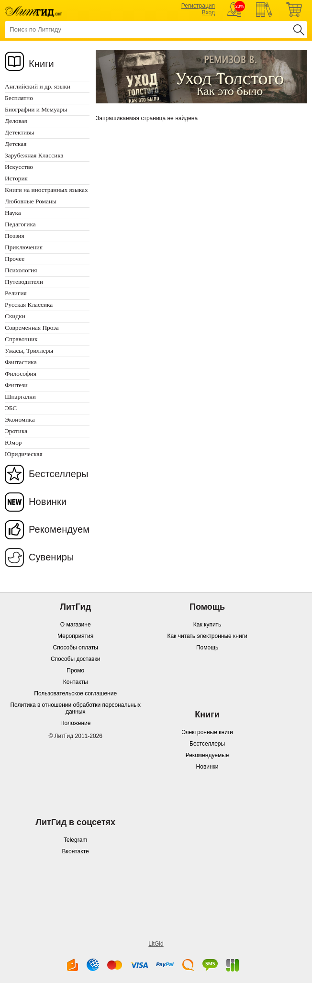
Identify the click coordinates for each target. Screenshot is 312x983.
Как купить (207, 624)
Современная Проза (32, 327)
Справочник (21, 339)
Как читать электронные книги (207, 636)
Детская (15, 143)
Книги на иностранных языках (46, 189)
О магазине (75, 624)
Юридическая (24, 454)
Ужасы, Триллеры (29, 350)
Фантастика (21, 362)
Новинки (48, 501)
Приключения (24, 247)
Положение (75, 723)
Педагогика (20, 224)
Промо (75, 670)
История (16, 178)
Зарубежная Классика (34, 155)
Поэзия (14, 235)
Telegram (75, 840)
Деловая (16, 120)
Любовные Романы (30, 201)
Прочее (14, 258)
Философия (20, 373)
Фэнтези (16, 385)
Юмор (13, 442)
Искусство (19, 166)
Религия (16, 293)
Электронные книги (207, 732)
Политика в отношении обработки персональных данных (75, 708)
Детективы (19, 132)
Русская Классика (29, 304)
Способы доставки (75, 659)
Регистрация (198, 5)
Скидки (15, 316)
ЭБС (11, 408)
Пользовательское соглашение (75, 693)
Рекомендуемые (207, 755)
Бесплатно (19, 97)
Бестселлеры (59, 474)
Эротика (16, 431)
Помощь (207, 647)
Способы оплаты (75, 647)
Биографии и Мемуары (36, 109)
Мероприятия (75, 636)
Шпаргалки (20, 396)
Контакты (75, 682)
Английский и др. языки (37, 86)
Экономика (20, 419)
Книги (41, 63)
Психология (21, 270)
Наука (13, 212)
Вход (208, 12)
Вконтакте (75, 851)
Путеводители (24, 281)
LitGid (155, 943)
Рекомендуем (59, 529)
